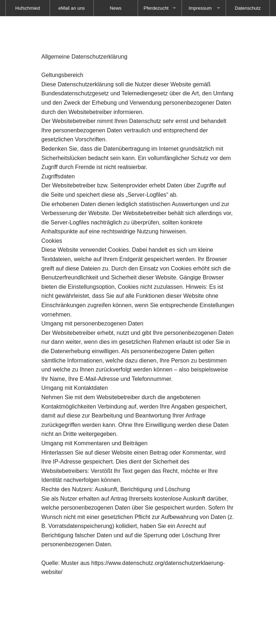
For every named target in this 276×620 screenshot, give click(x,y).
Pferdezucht (156, 8)
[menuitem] (72, 8)
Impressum (200, 8)
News (116, 8)
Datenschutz (248, 8)
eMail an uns (71, 8)
